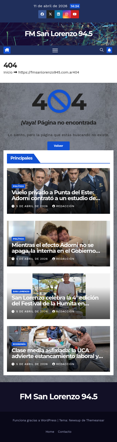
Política (18, 186)
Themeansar (95, 420)
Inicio (8, 72)
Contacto (65, 431)
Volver (58, 145)
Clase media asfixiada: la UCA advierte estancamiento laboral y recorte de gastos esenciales (55, 356)
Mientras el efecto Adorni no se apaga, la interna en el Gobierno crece (54, 251)
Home (50, 431)
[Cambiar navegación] (55, 50)
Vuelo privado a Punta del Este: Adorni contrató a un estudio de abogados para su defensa (54, 198)
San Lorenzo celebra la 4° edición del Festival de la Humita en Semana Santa (55, 303)
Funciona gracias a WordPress (35, 420)
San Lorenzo (21, 291)
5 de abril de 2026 (32, 206)
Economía (19, 344)
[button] (102, 50)
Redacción (63, 206)
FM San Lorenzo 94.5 (58, 33)
